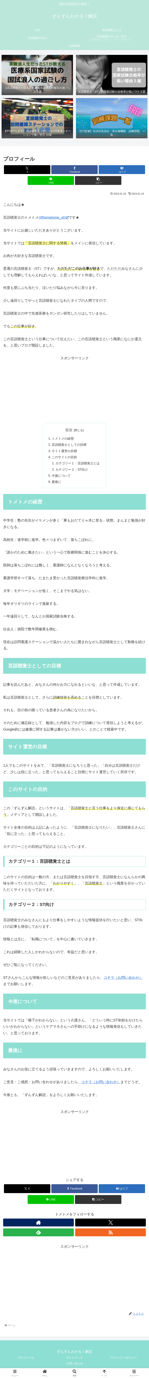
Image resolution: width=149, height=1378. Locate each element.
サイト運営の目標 (64, 451)
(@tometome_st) (53, 217)
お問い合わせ (74, 1365)
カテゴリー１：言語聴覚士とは (78, 464)
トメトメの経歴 (63, 439)
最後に (56, 483)
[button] (98, 180)
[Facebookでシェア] (74, 169)
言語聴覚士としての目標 (69, 445)
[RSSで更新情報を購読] (110, 1234)
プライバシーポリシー (123, 1359)
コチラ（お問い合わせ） (123, 979)
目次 (68, 430)
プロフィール (26, 1359)
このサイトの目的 (64, 458)
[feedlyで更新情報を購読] (38, 1234)
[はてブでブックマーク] (122, 169)
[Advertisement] (74, 389)
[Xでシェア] (27, 169)
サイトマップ (74, 1359)
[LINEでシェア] (51, 180)
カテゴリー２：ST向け (72, 471)
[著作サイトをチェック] (38, 1224)
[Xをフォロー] (110, 1224)
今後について (61, 477)
